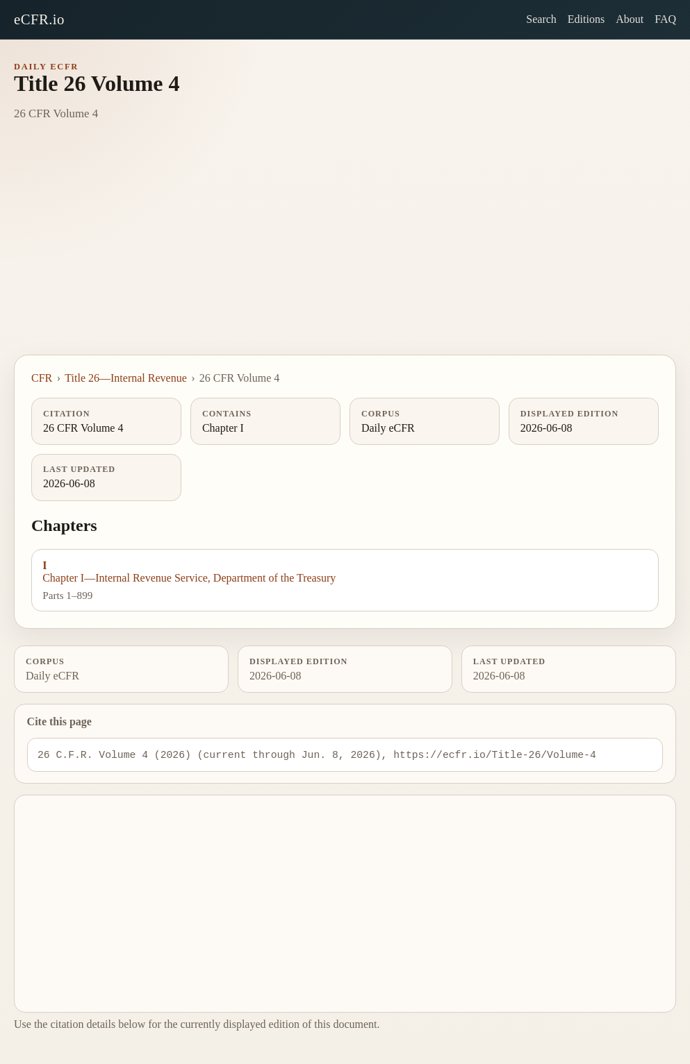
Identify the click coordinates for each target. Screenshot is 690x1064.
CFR (41, 378)
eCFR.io (39, 19)
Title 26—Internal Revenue (125, 378)
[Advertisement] (345, 250)
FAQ (665, 19)
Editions (586, 19)
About (629, 19)
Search (541, 19)
